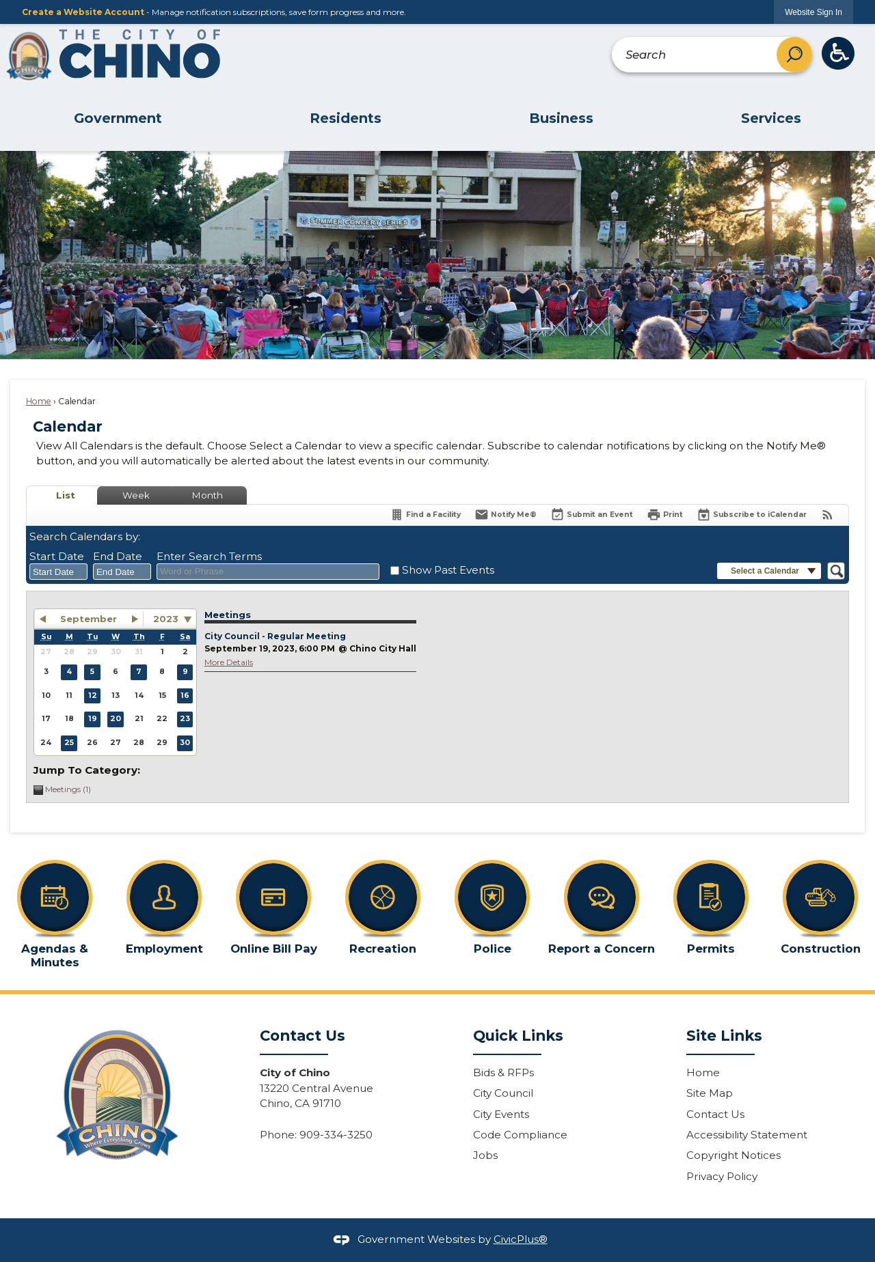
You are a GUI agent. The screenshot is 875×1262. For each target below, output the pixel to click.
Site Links (724, 1035)
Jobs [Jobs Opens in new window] (485, 1155)
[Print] (665, 514)
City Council (503, 1092)
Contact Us (715, 1114)
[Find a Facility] (425, 514)
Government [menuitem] (118, 118)
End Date (117, 556)
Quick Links (518, 1035)
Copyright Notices (733, 1155)
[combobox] (58, 571)
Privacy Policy (721, 1176)
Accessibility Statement (746, 1134)
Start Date (56, 556)
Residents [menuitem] (345, 118)
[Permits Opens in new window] (711, 904)
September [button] (88, 618)
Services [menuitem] (771, 118)
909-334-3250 (336, 1134)
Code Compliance (520, 1134)
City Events (501, 1114)
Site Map (709, 1092)
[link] (813, 12)
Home (38, 401)
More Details (228, 662)
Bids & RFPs (503, 1072)
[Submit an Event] (591, 515)
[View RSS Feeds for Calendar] (827, 514)
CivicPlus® (521, 1239)
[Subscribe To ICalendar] (752, 514)
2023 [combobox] (165, 618)
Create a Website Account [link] (83, 12)
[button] (794, 54)
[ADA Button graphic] (838, 53)
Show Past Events (448, 569)
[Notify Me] (505, 514)
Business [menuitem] (561, 118)
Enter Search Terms (209, 556)
